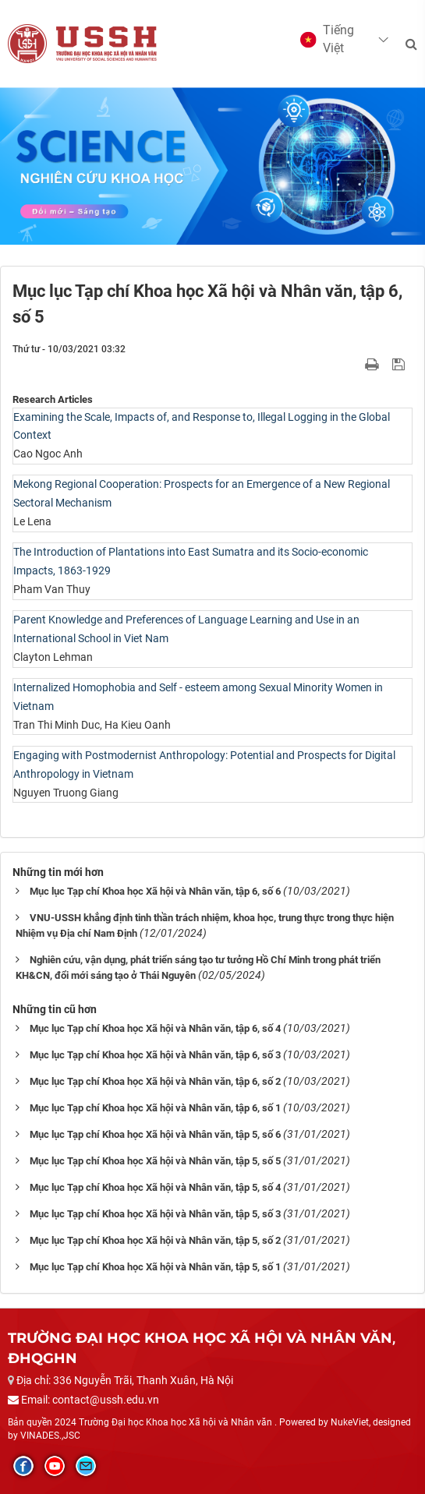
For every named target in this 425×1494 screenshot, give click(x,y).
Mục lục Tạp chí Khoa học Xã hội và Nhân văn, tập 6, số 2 (155, 1081)
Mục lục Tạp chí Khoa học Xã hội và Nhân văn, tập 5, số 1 (155, 1267)
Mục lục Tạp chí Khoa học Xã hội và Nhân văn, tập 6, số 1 (155, 1108)
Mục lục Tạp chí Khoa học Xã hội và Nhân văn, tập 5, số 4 (155, 1187)
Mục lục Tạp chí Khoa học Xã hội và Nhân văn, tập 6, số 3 (155, 1055)
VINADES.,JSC (50, 1435)
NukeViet (350, 1422)
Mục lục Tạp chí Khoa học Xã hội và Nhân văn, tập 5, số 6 (155, 1134)
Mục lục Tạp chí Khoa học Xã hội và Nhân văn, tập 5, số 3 (155, 1214)
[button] (335, 40)
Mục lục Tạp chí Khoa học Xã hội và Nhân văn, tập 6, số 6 (155, 891)
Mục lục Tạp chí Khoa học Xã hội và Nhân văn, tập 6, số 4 (155, 1028)
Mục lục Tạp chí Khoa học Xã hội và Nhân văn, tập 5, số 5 (155, 1161)
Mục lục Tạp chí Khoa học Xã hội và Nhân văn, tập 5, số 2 (155, 1240)
